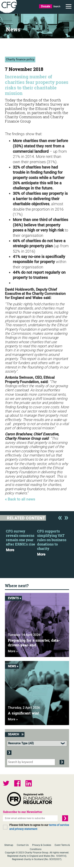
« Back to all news (20, 499)
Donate (45, 6)
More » (13, 651)
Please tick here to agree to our (39, 826)
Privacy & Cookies (41, 845)
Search (56, 6)
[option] (21, 539)
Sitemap (8, 845)
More (10, 550)
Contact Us (23, 845)
